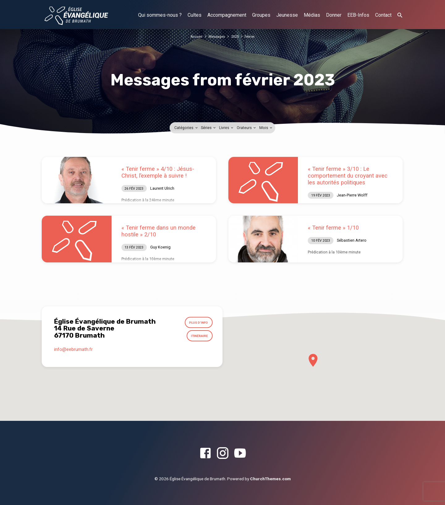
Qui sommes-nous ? (160, 15)
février (252, 36)
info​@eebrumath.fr (73, 353)
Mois (266, 127)
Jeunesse (287, 15)
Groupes (261, 15)
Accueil (194, 36)
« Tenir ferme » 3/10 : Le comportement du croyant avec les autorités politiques (348, 176)
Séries (209, 127)
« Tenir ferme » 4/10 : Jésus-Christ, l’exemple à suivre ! (157, 172)
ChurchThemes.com (270, 478)
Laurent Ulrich (162, 188)
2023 (236, 36)
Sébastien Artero (352, 240)
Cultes (194, 15)
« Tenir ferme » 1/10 (333, 227)
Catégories (186, 127)
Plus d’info (196, 323)
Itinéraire (198, 338)
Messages (216, 36)
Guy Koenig (160, 247)
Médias (312, 15)
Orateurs (247, 127)
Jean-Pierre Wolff (352, 195)
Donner (333, 15)
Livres (226, 127)
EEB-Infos (358, 15)
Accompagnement (226, 15)
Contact (383, 15)
